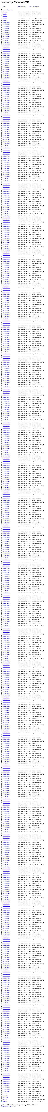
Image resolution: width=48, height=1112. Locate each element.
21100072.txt (6, 613)
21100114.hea (6, 957)
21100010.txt (6, 102)
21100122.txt (6, 1025)
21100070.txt (6, 597)
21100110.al (6, 920)
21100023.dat (6, 205)
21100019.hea (6, 174)
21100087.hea (6, 735)
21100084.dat (6, 708)
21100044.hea (6, 380)
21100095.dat (6, 799)
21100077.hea (6, 652)
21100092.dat (6, 774)
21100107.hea (6, 900)
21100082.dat (6, 691)
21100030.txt (6, 267)
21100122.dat (6, 1021)
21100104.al (6, 871)
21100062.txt (6, 531)
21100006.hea (6, 67)
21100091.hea (6, 768)
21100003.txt (6, 45)
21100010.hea (6, 100)
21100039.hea (6, 339)
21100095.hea (6, 801)
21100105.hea (6, 883)
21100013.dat (6, 123)
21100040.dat (6, 345)
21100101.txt (6, 852)
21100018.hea (6, 166)
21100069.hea (6, 586)
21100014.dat (6, 131)
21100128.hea (6, 1073)
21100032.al (6, 277)
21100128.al (6, 1068)
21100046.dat (6, 395)
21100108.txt (6, 910)
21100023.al (6, 203)
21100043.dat (6, 370)
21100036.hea (6, 314)
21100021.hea (6, 191)
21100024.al (6, 211)
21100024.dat (6, 213)
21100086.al (6, 722)
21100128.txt (6, 1075)
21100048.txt (6, 415)
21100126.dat (6, 1054)
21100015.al (6, 137)
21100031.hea (6, 273)
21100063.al (6, 533)
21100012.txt (6, 119)
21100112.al (6, 937)
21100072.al (6, 607)
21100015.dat (6, 139)
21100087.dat (6, 733)
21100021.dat (6, 189)
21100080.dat (6, 675)
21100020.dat (6, 181)
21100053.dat (6, 452)
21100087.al (6, 731)
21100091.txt (6, 770)
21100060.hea (6, 512)
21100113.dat (6, 947)
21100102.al (6, 854)
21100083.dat (6, 700)
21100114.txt (6, 959)
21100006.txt (6, 69)
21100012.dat (6, 115)
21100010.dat (6, 98)
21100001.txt (6, 28)
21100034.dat (6, 296)
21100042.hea (6, 364)
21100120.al (6, 1003)
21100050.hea (6, 430)
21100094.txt (6, 794)
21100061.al (6, 516)
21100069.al (6, 582)
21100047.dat (6, 403)
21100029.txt (6, 259)
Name (4, 6)
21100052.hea (6, 446)
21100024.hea (6, 216)
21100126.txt (6, 1058)
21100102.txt (6, 860)
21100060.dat (6, 510)
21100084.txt (6, 712)
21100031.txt (6, 275)
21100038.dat (6, 329)
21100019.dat (6, 172)
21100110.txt (6, 926)
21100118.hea (6, 990)
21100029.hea (6, 257)
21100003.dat (6, 40)
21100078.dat (6, 658)
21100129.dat (6, 1079)
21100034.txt (6, 300)
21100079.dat (6, 667)
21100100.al (6, 838)
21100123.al (6, 1027)
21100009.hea (6, 92)
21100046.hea (6, 397)
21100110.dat (6, 922)
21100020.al (6, 178)
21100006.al (6, 63)
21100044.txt (6, 382)
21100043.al (6, 368)
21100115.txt (6, 968)
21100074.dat (6, 626)
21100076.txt (6, 646)
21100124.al (6, 1035)
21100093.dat (6, 782)
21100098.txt (6, 827)
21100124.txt (6, 1042)
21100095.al (6, 797)
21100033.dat (6, 288)
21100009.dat (6, 90)
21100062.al (6, 525)
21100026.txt (6, 234)
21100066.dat (6, 560)
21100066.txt (6, 564)
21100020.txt (6, 185)
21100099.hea (6, 834)
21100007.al (6, 71)
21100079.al (6, 665)
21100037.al (6, 319)
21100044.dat (6, 378)
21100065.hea (6, 553)
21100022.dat (6, 197)
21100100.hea (6, 842)
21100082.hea (6, 694)
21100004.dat (6, 49)
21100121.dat (6, 1013)
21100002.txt (6, 36)
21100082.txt (6, 696)
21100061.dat (6, 518)
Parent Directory (8, 10)
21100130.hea (6, 1089)
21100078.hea (6, 661)
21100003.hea (6, 43)
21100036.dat (6, 312)
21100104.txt (6, 877)
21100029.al (6, 253)
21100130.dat (6, 1087)
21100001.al (6, 22)
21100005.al (6, 55)
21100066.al (6, 558)
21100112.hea (6, 941)
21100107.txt (6, 902)
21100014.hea (6, 133)
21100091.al (6, 764)
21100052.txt (6, 448)
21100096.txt (6, 811)
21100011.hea (6, 108)
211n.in (5, 1099)
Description (36, 6)
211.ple (5, 18)
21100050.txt (6, 432)
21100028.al (6, 244)
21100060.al (6, 508)
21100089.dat (6, 749)
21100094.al (6, 788)
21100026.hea (6, 232)
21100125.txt (6, 1050)
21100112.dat (6, 939)
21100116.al (6, 970)
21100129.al (6, 1077)
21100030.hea (6, 265)
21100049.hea (6, 422)
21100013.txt (6, 127)
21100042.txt (6, 366)
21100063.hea (6, 537)
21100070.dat (6, 593)
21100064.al (6, 541)
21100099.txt (6, 836)
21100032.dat (6, 279)
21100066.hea (6, 562)
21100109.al (6, 912)
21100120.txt (6, 1009)
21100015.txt (6, 143)
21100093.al (6, 780)
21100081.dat (6, 683)
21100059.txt (6, 506)
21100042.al (6, 360)
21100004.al (6, 47)
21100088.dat (6, 741)
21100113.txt (6, 951)
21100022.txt (6, 201)
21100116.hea (6, 974)
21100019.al (6, 170)
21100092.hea (6, 776)
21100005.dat (6, 57)
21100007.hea (6, 75)
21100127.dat (6, 1062)
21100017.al (6, 154)
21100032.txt (6, 284)
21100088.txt (6, 745)
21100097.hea (6, 817)
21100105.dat (6, 881)
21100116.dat (6, 972)
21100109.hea (6, 916)
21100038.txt (6, 333)
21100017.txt (6, 160)
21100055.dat (6, 469)
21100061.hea (6, 520)
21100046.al (6, 393)
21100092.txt (6, 778)
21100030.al (6, 261)
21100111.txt (6, 935)
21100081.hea (6, 685)
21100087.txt (6, 737)
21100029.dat (6, 255)
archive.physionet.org (6, 1106)
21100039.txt (6, 341)
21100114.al (6, 953)
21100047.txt (6, 407)
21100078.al (6, 656)
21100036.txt (6, 316)
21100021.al (6, 187)
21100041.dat (6, 354)
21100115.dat (6, 963)
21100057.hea (6, 487)
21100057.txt (6, 490)
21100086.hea (6, 726)
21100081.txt (6, 687)
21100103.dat (6, 864)
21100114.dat (6, 955)
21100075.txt (6, 638)
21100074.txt (6, 630)
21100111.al (6, 928)
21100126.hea (6, 1056)
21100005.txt (6, 61)
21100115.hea (6, 965)
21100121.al (6, 1011)
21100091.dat (6, 766)
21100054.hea (6, 463)
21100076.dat (6, 642)
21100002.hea (6, 34)
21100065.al (6, 549)
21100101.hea (6, 850)
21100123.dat (6, 1029)
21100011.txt (6, 110)
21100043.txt (6, 374)
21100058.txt (6, 498)
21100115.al (6, 961)
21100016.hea (6, 150)
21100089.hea (6, 751)
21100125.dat (6, 1046)
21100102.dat (6, 856)
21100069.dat (6, 584)
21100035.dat (6, 304)
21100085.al (6, 714)
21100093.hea (6, 784)
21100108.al (6, 904)
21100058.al (6, 492)
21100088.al (6, 739)
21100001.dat (6, 24)
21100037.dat (6, 321)
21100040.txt (6, 349)
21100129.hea (6, 1081)
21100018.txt (6, 168)
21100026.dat (6, 230)
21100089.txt (6, 753)
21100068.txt (6, 580)
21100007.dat (6, 73)
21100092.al (6, 772)
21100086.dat (6, 724)
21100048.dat (6, 411)
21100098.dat (6, 823)
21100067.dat (6, 568)
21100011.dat (6, 106)
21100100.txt (6, 844)
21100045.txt (6, 391)
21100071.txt (6, 605)
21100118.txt (6, 992)
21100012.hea (6, 117)
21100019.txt (6, 176)
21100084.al (6, 706)
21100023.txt (6, 209)
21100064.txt (6, 547)
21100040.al (6, 343)
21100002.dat (6, 32)
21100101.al (6, 846)
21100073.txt (6, 621)
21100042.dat (6, 362)
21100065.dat (6, 551)
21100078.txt (6, 663)
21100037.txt (6, 325)
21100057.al (6, 483)
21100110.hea (6, 924)
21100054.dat (6, 461)
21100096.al (6, 805)
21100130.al (6, 1085)
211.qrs (5, 20)
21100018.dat (6, 164)
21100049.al (6, 417)
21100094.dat (6, 790)
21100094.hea (6, 792)
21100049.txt (6, 424)
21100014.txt (6, 135)
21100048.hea (6, 413)
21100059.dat (6, 502)
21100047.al (6, 401)
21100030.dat (6, 263)
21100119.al (6, 994)
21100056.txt (6, 481)
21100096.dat (6, 807)
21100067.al (6, 566)
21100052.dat (6, 444)
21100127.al (6, 1060)
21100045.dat (6, 387)
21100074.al (6, 623)
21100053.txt (6, 457)
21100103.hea (6, 867)
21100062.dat (6, 527)
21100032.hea (6, 281)
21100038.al (6, 327)
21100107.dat (6, 897)
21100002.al (6, 30)
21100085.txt (6, 720)
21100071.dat (6, 601)
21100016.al (6, 146)
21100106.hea (6, 891)
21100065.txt (6, 555)
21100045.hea (6, 389)
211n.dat (5, 1095)
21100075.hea (6, 636)
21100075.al (6, 632)
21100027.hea (6, 240)
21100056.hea (6, 479)
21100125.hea (6, 1048)
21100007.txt (6, 78)
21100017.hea (6, 158)
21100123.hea (6, 1031)
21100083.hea (6, 702)
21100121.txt (6, 1017)
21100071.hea (6, 603)
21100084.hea (6, 710)
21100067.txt (6, 572)
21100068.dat (6, 576)
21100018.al (6, 162)
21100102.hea (6, 858)
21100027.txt (6, 242)
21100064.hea (6, 545)
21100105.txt (6, 885)
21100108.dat (6, 906)
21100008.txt (6, 86)
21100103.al (6, 862)
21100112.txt (6, 943)
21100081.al (6, 681)
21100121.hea (6, 1015)
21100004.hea (6, 51)
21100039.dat (6, 337)
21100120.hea (6, 1007)
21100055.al (6, 467)
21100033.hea (6, 290)
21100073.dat (6, 617)
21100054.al (6, 459)
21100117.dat (6, 980)
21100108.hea (6, 908)
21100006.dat (6, 65)
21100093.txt (6, 786)
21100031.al (6, 269)
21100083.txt (6, 704)
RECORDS (5, 1101)
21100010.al (6, 96)
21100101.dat (6, 848)
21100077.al (6, 648)
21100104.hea (6, 875)
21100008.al (6, 80)
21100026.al (6, 228)
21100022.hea (6, 199)
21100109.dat (6, 914)
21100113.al (6, 945)
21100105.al (6, 879)
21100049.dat (6, 420)
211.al (4, 14)
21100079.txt (6, 671)
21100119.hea (6, 998)
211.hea (5, 16)
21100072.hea (6, 611)
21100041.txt (6, 358)
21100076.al (6, 640)
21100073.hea (6, 619)
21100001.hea (6, 26)
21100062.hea (6, 529)
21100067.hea (6, 570)
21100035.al (6, 302)
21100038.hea (6, 331)
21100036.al (6, 310)
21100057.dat (6, 485)
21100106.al (6, 887)
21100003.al (6, 38)
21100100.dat (6, 840)
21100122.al (6, 1019)
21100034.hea (6, 298)
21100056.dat (6, 477)
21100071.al (6, 599)
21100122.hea (6, 1023)
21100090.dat (6, 757)
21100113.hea (6, 949)
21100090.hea (6, 759)
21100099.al (6, 829)
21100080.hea (6, 677)
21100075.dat (6, 634)
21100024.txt (6, 218)
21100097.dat (6, 815)
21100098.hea (6, 825)
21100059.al (6, 500)
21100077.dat (6, 650)
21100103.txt (6, 869)
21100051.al (6, 434)
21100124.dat (6, 1038)
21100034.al (6, 294)
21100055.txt (6, 473)
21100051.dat (6, 436)
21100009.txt (6, 94)
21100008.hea (6, 84)
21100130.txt (6, 1091)
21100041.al (6, 352)
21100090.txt (6, 761)
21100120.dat (6, 1005)
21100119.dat (6, 996)
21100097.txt (6, 819)
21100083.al (6, 698)
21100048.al (6, 409)
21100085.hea (6, 718)
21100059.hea (6, 504)
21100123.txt (6, 1033)
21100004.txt (6, 53)
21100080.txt (6, 679)
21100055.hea (6, 471)
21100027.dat (6, 238)
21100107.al (6, 895)
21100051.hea (6, 438)
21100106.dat (6, 889)
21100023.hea (6, 207)
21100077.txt (6, 654)
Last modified (21, 6)
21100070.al (6, 590)
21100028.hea (6, 249)
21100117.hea (6, 982)
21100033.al (6, 286)
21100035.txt (6, 308)
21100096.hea (6, 809)
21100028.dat (6, 246)
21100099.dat (6, 832)
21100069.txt (6, 588)
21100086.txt (6, 729)
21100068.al (6, 574)
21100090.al (6, 755)
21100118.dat (6, 988)
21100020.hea (6, 183)
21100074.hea (6, 628)
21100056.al (6, 475)
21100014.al (6, 129)
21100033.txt (6, 292)
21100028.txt (6, 251)
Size (30, 6)
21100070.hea (6, 595)
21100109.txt (6, 918)
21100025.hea (6, 224)
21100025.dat (6, 222)
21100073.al (6, 615)
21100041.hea (6, 356)
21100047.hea (6, 405)
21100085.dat (6, 716)
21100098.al (6, 821)
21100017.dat (6, 156)
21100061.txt (6, 523)
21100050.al (6, 426)
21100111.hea (6, 932)
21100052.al (6, 442)
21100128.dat (6, 1071)
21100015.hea (6, 141)
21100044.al (6, 376)
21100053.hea (6, 455)
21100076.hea (6, 644)
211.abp (5, 12)
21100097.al (6, 813)
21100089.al (6, 747)
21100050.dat (6, 428)
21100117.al (6, 978)
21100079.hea (6, 669)
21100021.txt (6, 193)
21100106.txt (6, 893)
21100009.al (6, 88)
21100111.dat (6, 930)
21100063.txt (6, 539)
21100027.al (6, 236)
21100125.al (6, 1044)
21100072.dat (6, 609)
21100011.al (6, 104)
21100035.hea (6, 306)
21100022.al (6, 195)
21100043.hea (6, 372)
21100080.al (6, 673)
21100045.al (6, 384)
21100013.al (6, 121)
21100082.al (6, 689)
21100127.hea (6, 1064)
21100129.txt (6, 1083)
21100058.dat (6, 494)
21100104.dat (6, 873)
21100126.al (6, 1052)
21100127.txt (6, 1066)
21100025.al (6, 220)
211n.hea (5, 1097)
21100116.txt (6, 976)
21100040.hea (6, 347)
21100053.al (6, 450)
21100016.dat (6, 148)
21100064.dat (6, 543)
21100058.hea (6, 496)
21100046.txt (6, 399)
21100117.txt (6, 984)
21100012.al (6, 113)
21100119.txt (6, 1000)
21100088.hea (6, 743)
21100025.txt (6, 226)
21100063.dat (6, 535)
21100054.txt (6, 465)
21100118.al (6, 986)
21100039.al (6, 335)
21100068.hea (6, 578)
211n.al (5, 1093)
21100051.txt (6, 440)
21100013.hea (6, 125)
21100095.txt (6, 803)
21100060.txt (6, 514)
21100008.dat (6, 82)
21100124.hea (6, 1040)
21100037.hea (6, 323)
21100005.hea (6, 59)
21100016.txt (6, 152)
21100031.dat (6, 271)
